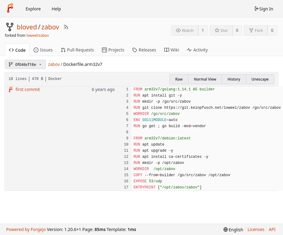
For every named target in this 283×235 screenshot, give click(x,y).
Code (17, 50)
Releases (144, 50)
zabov (50, 27)
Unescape (260, 79)
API (272, 229)
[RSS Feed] (66, 27)
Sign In (263, 9)
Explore (33, 9)
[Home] (10, 8)
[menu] (233, 230)
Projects (113, 50)
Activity (197, 50)
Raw (179, 79)
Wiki (171, 50)
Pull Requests (77, 50)
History (233, 79)
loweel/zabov (37, 35)
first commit (28, 89)
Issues (43, 50)
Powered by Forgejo (26, 229)
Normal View (205, 79)
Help (56, 9)
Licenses (256, 229)
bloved (27, 27)
